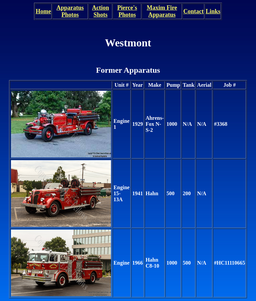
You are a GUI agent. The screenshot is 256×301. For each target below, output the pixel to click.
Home (43, 11)
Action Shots (100, 11)
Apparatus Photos (70, 11)
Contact (193, 11)
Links (213, 11)
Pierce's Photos (127, 11)
